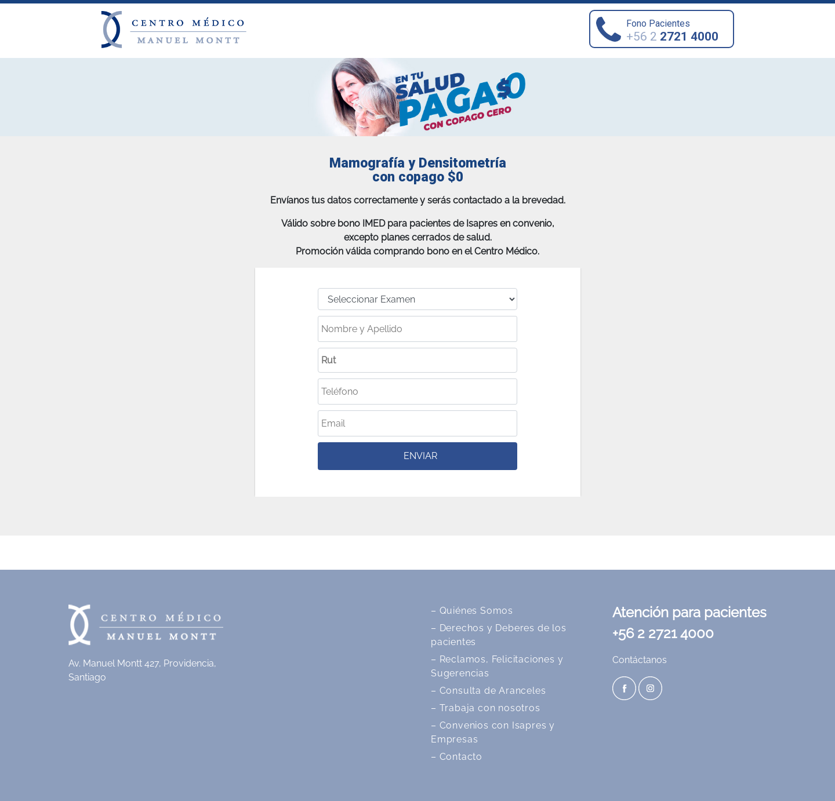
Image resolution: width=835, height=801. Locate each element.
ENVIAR (420, 455)
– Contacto (456, 756)
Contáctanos (639, 659)
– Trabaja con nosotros (485, 707)
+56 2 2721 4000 (663, 633)
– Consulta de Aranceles (488, 690)
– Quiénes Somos (472, 610)
